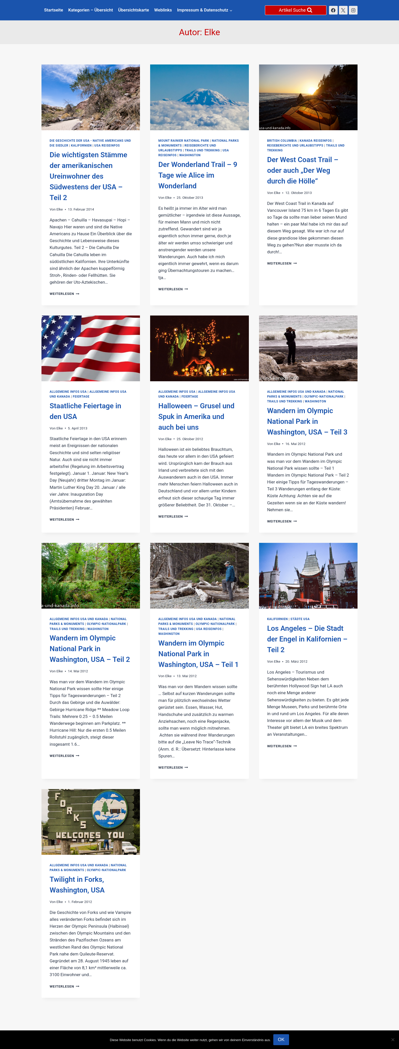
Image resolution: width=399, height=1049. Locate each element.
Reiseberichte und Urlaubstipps (295, 145)
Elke (59, 209)
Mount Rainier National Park (183, 140)
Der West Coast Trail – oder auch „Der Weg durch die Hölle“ (302, 170)
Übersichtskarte (133, 9)
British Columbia (282, 140)
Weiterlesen (64, 294)
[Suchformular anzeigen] (295, 10)
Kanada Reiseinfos (316, 140)
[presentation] (90, 97)
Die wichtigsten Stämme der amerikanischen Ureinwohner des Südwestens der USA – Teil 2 (88, 176)
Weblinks (163, 9)
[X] (343, 10)
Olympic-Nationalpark (324, 396)
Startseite (53, 9)
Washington (190, 155)
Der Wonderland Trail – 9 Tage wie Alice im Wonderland (197, 175)
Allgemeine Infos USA (68, 392)
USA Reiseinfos (107, 145)
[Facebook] (333, 10)
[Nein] (392, 1039)
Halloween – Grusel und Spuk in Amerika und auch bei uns (196, 416)
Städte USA (300, 619)
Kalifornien (81, 145)
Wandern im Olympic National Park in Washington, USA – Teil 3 (307, 421)
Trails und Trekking (202, 150)
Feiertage (81, 396)
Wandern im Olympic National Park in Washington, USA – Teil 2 (90, 649)
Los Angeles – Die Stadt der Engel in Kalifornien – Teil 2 (307, 639)
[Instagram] (353, 10)
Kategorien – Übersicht (90, 9)
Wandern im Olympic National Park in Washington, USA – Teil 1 (198, 654)
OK (281, 1039)
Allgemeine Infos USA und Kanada (296, 392)
